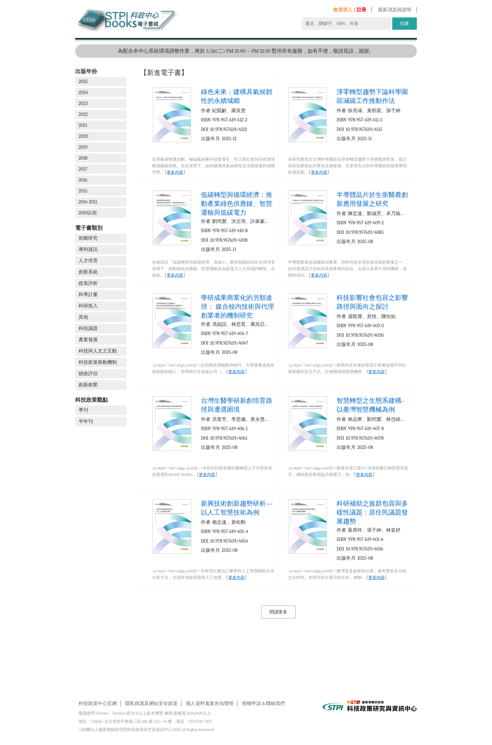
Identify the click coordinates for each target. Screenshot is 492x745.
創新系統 (88, 272)
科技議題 (88, 328)
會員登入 (342, 10)
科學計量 (88, 294)
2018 (83, 158)
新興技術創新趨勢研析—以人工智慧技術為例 (236, 508)
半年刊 (86, 421)
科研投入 (88, 306)
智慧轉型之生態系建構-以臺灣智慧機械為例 (370, 405)
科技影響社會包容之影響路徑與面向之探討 (372, 302)
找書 (404, 23)
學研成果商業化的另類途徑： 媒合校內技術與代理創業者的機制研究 (237, 306)
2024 (83, 92)
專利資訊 (88, 249)
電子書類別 (88, 228)
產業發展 (88, 340)
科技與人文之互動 (98, 351)
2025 (83, 81)
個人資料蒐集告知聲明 (210, 703)
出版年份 (86, 71)
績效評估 (88, 373)
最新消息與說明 (394, 10)
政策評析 (88, 283)
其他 (83, 317)
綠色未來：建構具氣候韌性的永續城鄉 (236, 96)
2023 (83, 103)
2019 (83, 147)
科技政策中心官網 (98, 703)
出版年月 (210, 139)
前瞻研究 (88, 238)
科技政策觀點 (91, 400)
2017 (83, 169)
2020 (83, 136)
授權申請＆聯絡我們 (263, 703)
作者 (205, 111)
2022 (83, 114)
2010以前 (88, 213)
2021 (83, 125)
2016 (83, 180)
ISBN (206, 120)
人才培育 (88, 261)
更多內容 (175, 172)
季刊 (83, 410)
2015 (83, 191)
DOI (204, 129)
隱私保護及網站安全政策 (151, 703)
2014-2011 (88, 202)
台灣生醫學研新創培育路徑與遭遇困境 (236, 405)
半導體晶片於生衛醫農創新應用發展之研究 (372, 199)
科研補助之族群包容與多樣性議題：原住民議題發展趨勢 (372, 512)
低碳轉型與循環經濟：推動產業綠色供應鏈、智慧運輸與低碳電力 (236, 203)
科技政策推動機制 (98, 362)
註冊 (361, 10)
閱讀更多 (278, 611)
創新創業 (88, 385)
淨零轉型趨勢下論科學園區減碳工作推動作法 (372, 96)
